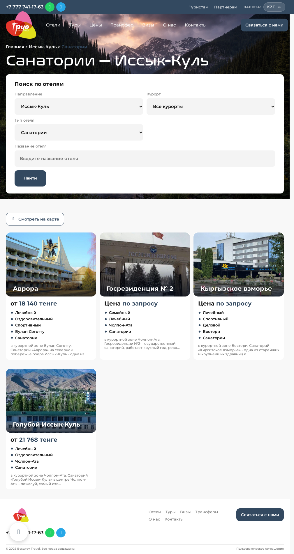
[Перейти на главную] (21, 25)
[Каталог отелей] (18, 532)
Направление (28, 94)
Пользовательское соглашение (260, 549)
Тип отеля (24, 120)
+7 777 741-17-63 (24, 7)
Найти (30, 178)
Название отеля (31, 146)
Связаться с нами (264, 25)
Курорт (154, 94)
